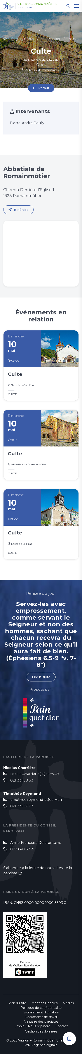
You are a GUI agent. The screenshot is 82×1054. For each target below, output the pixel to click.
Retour (43, 88)
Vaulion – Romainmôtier (37, 4)
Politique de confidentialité (41, 1008)
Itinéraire (21, 210)
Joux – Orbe (24, 8)
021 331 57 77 (21, 806)
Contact (62, 1026)
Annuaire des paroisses (41, 1022)
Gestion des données (41, 1031)
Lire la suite (41, 677)
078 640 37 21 (22, 849)
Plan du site (17, 1003)
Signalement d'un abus (41, 1012)
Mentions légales (44, 1003)
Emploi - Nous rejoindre (32, 1026)
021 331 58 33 (21, 780)
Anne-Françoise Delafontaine (35, 843)
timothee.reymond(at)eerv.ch (36, 800)
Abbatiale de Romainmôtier (41, 70)
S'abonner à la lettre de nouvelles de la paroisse (37, 870)
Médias (68, 1003)
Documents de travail (41, 1017)
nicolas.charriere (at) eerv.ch (34, 774)
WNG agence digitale (41, 1045)
